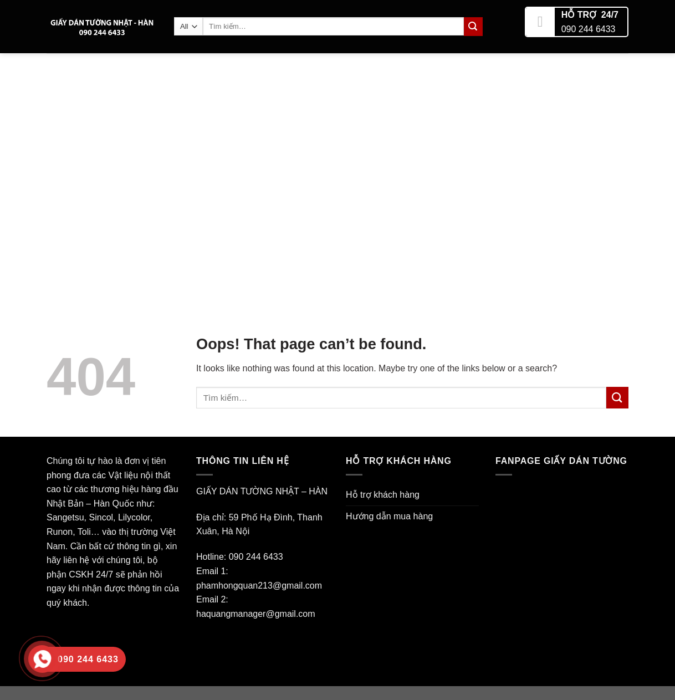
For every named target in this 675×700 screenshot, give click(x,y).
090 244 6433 (588, 25)
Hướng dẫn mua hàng (389, 516)
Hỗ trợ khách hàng (383, 494)
